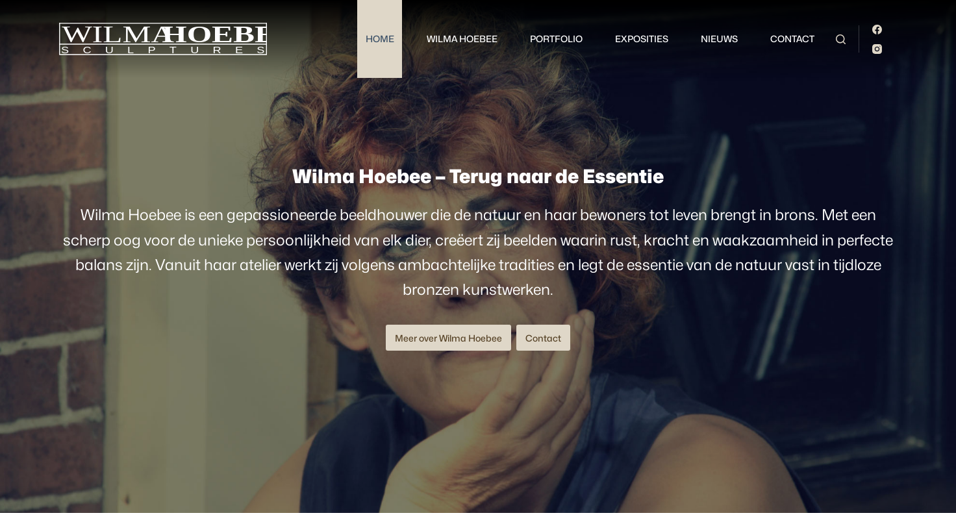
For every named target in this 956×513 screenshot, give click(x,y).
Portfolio (556, 38)
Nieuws (719, 38)
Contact (792, 38)
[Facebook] (877, 29)
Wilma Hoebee (462, 38)
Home (380, 38)
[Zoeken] (841, 39)
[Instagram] (877, 49)
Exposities (641, 38)
